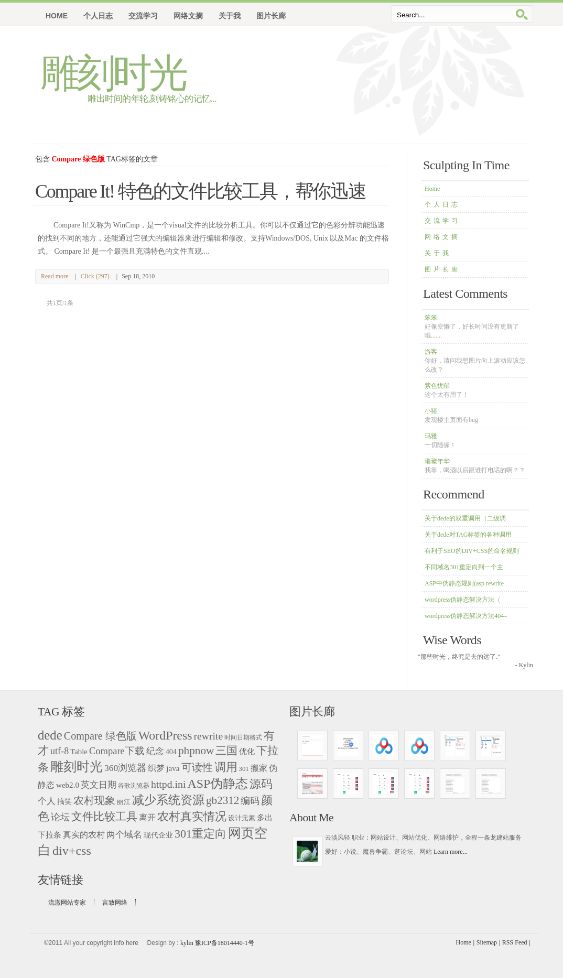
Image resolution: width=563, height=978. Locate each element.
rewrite (208, 736)
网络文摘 (442, 237)
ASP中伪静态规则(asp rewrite (464, 583)
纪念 (155, 751)
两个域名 (124, 835)
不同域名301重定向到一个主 (464, 567)
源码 (261, 784)
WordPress (165, 735)
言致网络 (114, 902)
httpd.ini (168, 784)
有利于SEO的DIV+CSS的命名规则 (472, 551)
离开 (147, 817)
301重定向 (200, 833)
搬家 (259, 768)
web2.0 (67, 785)
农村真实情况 (191, 816)
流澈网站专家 (67, 902)
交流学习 (442, 220)
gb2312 (222, 800)
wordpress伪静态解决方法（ (463, 599)
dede (50, 735)
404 (171, 751)
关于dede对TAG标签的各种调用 (468, 534)
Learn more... (451, 851)
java (172, 768)
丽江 (124, 802)
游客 (475, 360)
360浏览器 (125, 768)
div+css (71, 850)
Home (57, 16)
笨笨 (472, 326)
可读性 (197, 767)
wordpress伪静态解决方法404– (466, 616)
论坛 (60, 817)
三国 (226, 750)
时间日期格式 (243, 737)
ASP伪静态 (217, 783)
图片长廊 (442, 269)
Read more (54, 276)
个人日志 (442, 204)
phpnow (196, 750)
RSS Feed (514, 942)
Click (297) (95, 276)
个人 (47, 801)
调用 (225, 767)
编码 (250, 801)
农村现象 (94, 800)
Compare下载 (117, 751)
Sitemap (487, 942)
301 (244, 769)
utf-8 (59, 751)
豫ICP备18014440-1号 (224, 943)
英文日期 (98, 785)
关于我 (438, 253)
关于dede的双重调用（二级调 (465, 518)
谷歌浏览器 (133, 785)
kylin (186, 943)
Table (79, 751)
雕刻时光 (112, 73)
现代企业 (158, 835)
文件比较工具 (104, 816)
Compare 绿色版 (100, 736)
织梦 (156, 768)
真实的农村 (84, 835)
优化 (247, 751)
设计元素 (241, 818)
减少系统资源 (168, 800)
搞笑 (64, 802)
